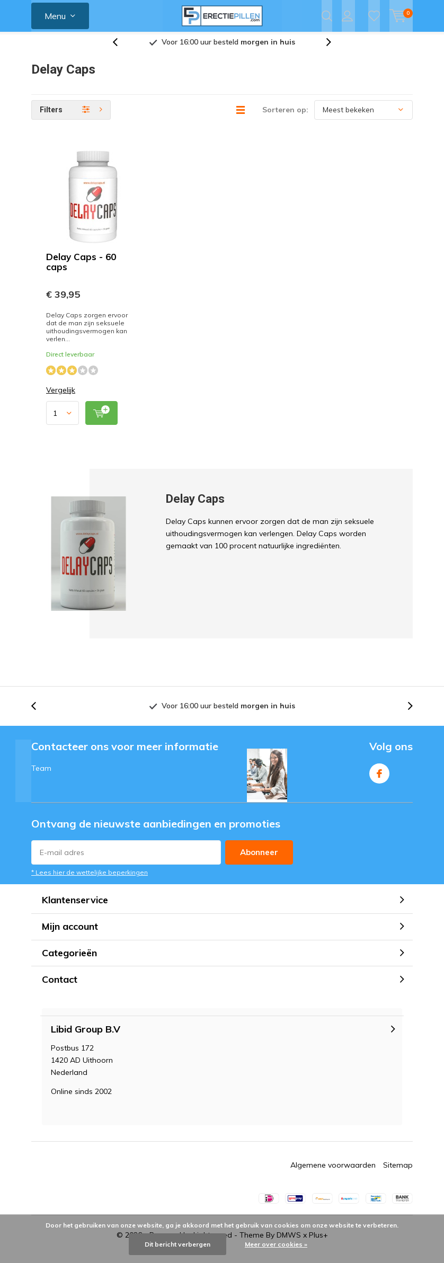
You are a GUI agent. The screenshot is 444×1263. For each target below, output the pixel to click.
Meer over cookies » (276, 1244)
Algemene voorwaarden (333, 1173)
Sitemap (398, 1173)
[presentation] (121, 50)
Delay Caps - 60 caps (81, 269)
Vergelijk (60, 398)
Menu (55, 16)
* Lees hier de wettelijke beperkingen (89, 880)
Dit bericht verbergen (177, 1244)
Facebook (379, 779)
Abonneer (259, 860)
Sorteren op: (285, 117)
